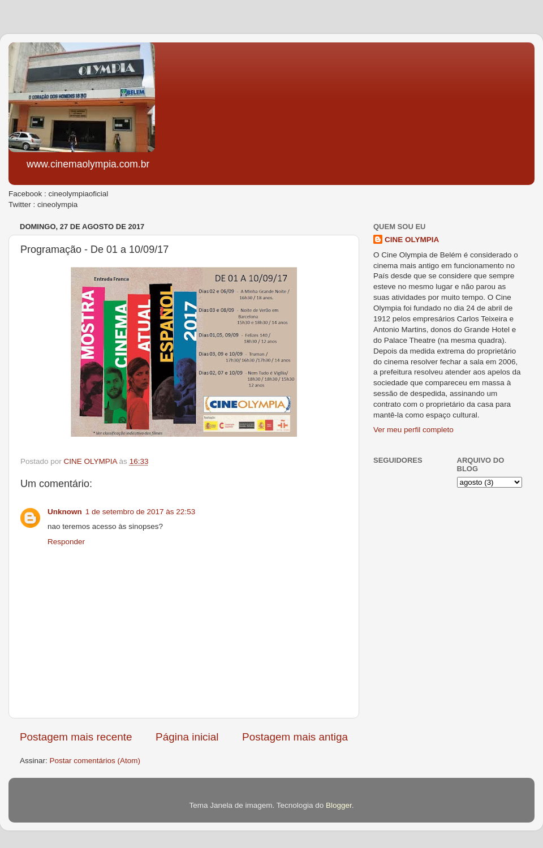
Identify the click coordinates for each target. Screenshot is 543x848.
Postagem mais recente (76, 737)
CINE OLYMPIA (412, 239)
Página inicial (187, 737)
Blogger (339, 805)
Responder (66, 541)
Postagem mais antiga (295, 737)
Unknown (65, 511)
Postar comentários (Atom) (95, 760)
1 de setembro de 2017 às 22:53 (140, 511)
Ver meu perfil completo (413, 429)
